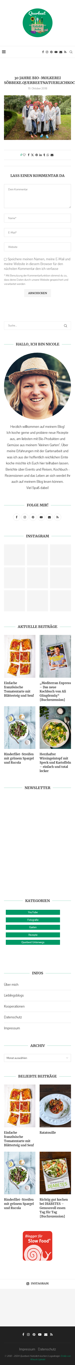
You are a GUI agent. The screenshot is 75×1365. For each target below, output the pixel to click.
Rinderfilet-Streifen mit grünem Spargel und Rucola (19, 758)
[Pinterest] (51, 52)
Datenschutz (13, 1017)
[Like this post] (24, 155)
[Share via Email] (52, 155)
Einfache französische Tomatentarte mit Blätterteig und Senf (19, 689)
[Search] (71, 52)
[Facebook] (43, 52)
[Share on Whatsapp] (48, 155)
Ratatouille (48, 1133)
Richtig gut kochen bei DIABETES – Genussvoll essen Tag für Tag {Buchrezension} (54, 1208)
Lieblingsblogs (14, 995)
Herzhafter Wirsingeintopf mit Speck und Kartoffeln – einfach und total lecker (55, 762)
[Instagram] (47, 52)
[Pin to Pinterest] (36, 155)
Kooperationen (14, 1006)
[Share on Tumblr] (44, 155)
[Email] (60, 52)
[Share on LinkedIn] (40, 155)
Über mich (11, 984)
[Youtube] (56, 52)
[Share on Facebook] (28, 155)
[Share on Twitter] (32, 155)
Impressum (12, 1028)
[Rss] (65, 52)
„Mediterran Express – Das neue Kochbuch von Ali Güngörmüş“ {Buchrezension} (55, 691)
